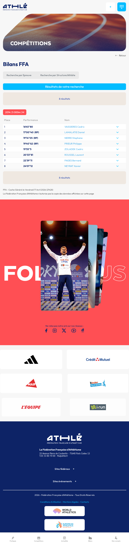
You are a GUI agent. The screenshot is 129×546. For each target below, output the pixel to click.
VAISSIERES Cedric (74, 126)
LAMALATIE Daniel (74, 132)
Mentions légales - (71, 502)
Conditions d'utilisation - (51, 502)
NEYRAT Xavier (72, 166)
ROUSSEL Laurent (74, 154)
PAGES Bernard (72, 160)
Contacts (84, 502)
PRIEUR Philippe (73, 143)
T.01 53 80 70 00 (47, 456)
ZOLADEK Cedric (73, 149)
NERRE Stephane (73, 137)
